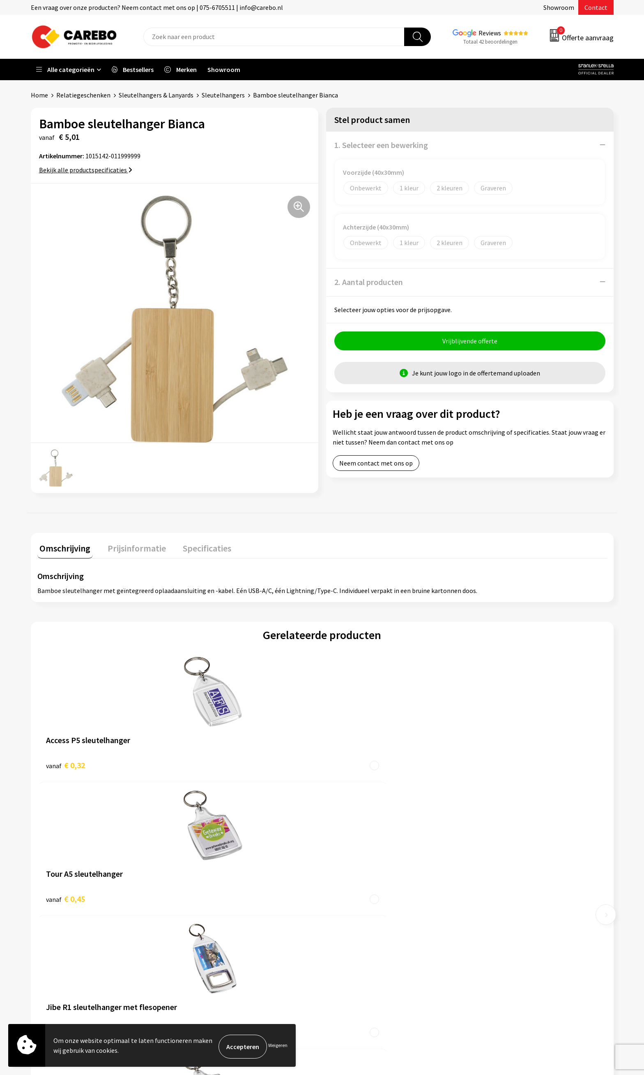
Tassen (487, 907)
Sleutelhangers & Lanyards (156, 95)
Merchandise (350, 895)
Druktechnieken (210, 932)
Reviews (489, 33)
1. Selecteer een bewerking (381, 144)
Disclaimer (203, 945)
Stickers (488, 919)
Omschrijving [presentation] (62, 545)
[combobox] (274, 37)
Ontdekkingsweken (359, 845)
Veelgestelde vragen (216, 895)
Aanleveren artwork (215, 857)
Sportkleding (495, 882)
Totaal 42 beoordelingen (490, 41)
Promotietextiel (500, 845)
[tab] (62, 547)
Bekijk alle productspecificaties (85, 169)
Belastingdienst (210, 845)
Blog (339, 870)
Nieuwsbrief (349, 919)
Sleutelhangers (223, 95)
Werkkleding (494, 857)
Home (39, 95)
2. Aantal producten (368, 281)
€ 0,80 (350, 762)
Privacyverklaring (212, 919)
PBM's (485, 870)
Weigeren (278, 1046)
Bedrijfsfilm (349, 907)
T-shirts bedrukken (359, 882)
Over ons (344, 857)
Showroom (558, 7)
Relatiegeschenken (83, 95)
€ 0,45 (207, 762)
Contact (595, 7)
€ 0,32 (65, 762)
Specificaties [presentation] (195, 545)
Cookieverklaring (212, 907)
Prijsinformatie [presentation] (130, 545)
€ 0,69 (492, 762)
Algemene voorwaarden (221, 882)
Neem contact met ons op (376, 465)
